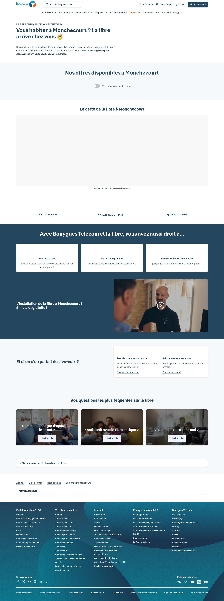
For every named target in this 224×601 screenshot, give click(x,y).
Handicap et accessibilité (184, 550)
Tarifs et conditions (199, 592)
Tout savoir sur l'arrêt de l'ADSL (108, 534)
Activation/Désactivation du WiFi (109, 562)
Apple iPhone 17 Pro (64, 522)
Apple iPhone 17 (62, 518)
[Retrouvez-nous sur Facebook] (18, 582)
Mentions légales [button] (28, 490)
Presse (175, 534)
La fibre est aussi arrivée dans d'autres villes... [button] (43, 463)
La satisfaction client (143, 518)
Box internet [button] (64, 12)
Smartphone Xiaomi (64, 542)
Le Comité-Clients (141, 542)
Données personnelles (49, 592)
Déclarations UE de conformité (108, 546)
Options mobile (23, 534)
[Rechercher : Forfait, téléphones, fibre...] (62, 4)
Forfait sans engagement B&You (31, 518)
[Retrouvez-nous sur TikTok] (46, 582)
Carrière (176, 530)
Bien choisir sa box (102, 538)
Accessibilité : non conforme (144, 592)
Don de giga (177, 518)
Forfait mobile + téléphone (28, 522)
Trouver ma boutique (128, 372)
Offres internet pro (102, 530)
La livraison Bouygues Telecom (147, 522)
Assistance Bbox (101, 542)
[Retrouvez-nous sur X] (23, 582)
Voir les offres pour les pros (116, 86)
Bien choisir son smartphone (68, 566)
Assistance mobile (63, 570)
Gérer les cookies (75, 592)
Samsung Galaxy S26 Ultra (67, 538)
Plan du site (118, 592)
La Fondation (178, 538)
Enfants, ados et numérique (184, 522)
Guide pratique (140, 538)
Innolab (175, 546)
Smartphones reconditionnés (68, 554)
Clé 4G (19, 530)
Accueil (20, 482)
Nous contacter (98, 592)
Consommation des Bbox (105, 558)
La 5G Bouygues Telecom (27, 542)
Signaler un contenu (173, 592)
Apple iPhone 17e (63, 526)
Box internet (35, 482)
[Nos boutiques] (164, 4)
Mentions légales (24, 592)
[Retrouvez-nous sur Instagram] (35, 582)
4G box (97, 522)
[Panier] (180, 4)
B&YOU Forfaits (49, 12)
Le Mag (175, 526)
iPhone (58, 514)
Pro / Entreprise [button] (171, 12)
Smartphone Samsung (65, 530)
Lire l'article (47, 438)
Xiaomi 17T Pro (62, 550)
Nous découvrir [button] (150, 12)
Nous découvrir (179, 514)
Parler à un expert (171, 372)
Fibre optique (54, 482)
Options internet (101, 526)
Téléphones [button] (99, 12)
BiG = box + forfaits (118, 12)
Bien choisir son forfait (26, 538)
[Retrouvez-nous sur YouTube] (29, 582)
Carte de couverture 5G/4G (145, 526)
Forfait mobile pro (24, 526)
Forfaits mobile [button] (82, 12)
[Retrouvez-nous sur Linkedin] (41, 582)
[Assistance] (145, 4)
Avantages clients (141, 514)
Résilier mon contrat (25, 546)
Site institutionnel (180, 542)
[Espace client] (198, 4)
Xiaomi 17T (60, 546)
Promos (135, 12)
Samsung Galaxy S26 (65, 534)
